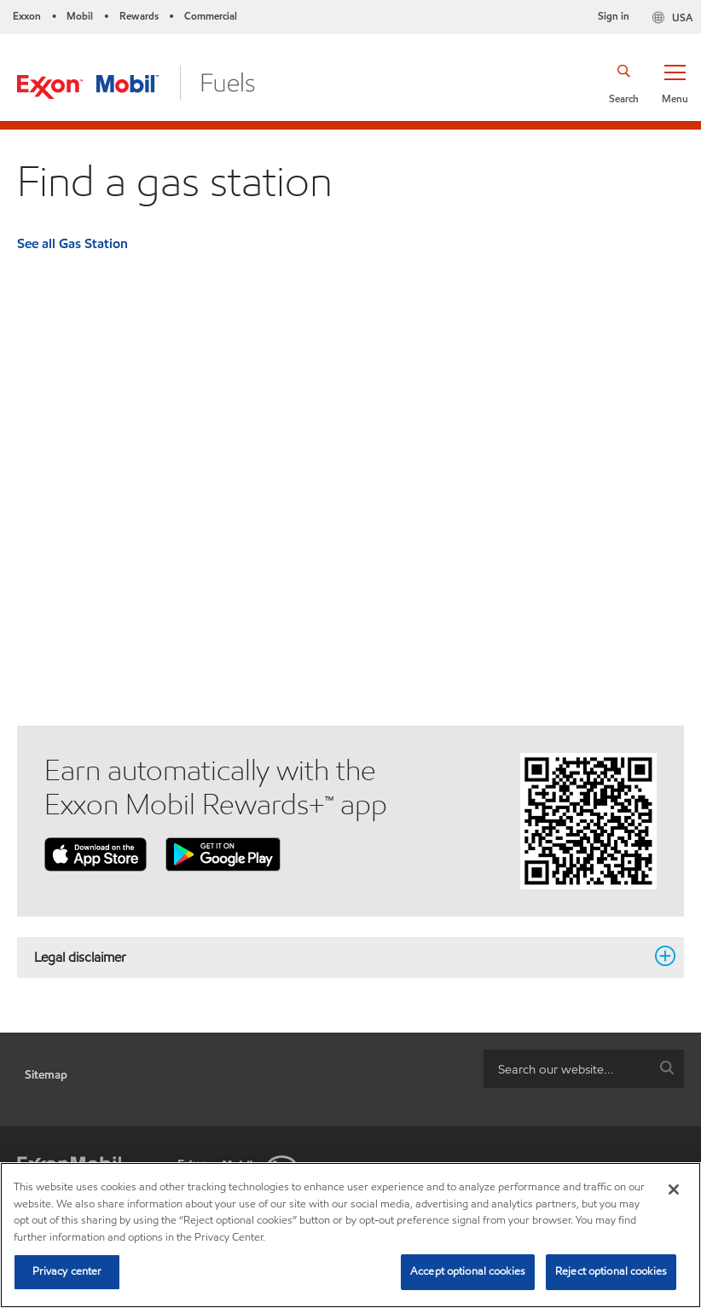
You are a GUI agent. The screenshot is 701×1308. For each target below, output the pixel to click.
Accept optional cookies (467, 1271)
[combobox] (584, 1069)
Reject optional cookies (611, 1271)
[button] (674, 82)
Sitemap (46, 1075)
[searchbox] (567, 1069)
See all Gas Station (72, 243)
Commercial (210, 16)
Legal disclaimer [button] (340, 956)
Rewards (139, 16)
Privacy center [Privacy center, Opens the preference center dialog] (67, 1271)
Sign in (613, 16)
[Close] (673, 1189)
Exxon (27, 16)
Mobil (80, 16)
